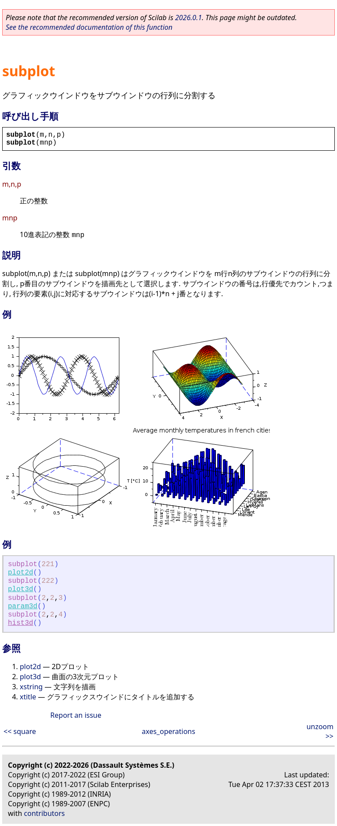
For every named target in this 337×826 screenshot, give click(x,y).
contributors (44, 813)
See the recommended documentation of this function (89, 27)
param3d (22, 606)
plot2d (20, 573)
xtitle (28, 697)
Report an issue (75, 715)
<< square (20, 731)
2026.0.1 (188, 17)
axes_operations (168, 731)
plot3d (20, 589)
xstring (31, 686)
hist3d (20, 623)
